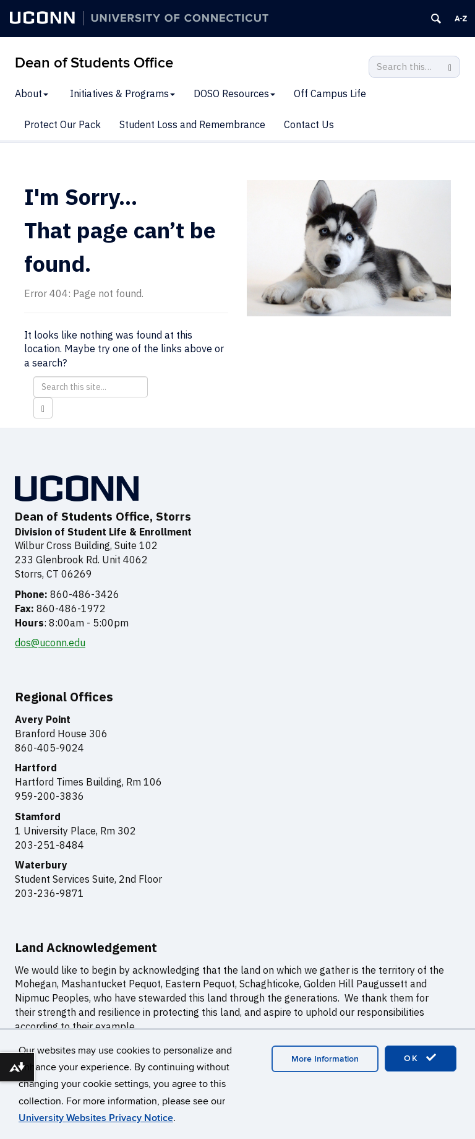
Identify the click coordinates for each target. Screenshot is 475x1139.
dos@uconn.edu (50, 642)
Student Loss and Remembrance (192, 124)
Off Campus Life (330, 93)
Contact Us (309, 124)
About (31, 93)
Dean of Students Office (94, 63)
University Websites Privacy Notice (96, 1118)
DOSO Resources (234, 93)
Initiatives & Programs (122, 93)
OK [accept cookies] (420, 1057)
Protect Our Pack (62, 124)
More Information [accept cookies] (325, 1059)
